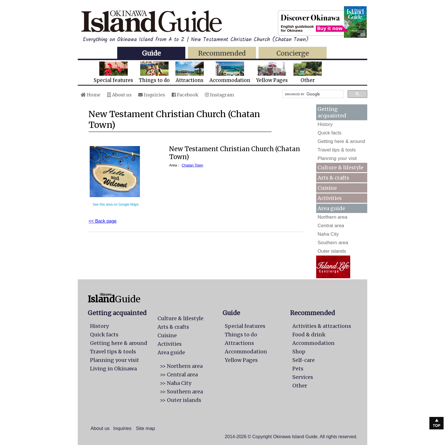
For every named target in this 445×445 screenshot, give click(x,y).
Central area (331, 225)
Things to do (154, 72)
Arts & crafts (333, 177)
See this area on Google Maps (115, 204)
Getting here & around (341, 141)
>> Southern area (181, 391)
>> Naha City (175, 383)
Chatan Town (192, 165)
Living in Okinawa (113, 368)
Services (302, 377)
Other (307, 72)
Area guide (171, 352)
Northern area (332, 217)
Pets (297, 368)
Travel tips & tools (337, 150)
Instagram (219, 95)
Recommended (222, 53)
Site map (145, 428)
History (325, 124)
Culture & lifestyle (341, 167)
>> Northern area (181, 366)
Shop (298, 351)
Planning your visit (337, 158)
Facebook (185, 95)
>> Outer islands (180, 400)
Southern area (333, 242)
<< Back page (103, 221)
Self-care (303, 360)
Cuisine (327, 188)
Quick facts (329, 133)
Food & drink (309, 334)
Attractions (189, 72)
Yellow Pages (272, 72)
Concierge (292, 53)
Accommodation (229, 72)
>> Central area (179, 374)
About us (119, 95)
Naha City (328, 234)
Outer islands (332, 251)
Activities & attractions (321, 326)
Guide (151, 53)
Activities (330, 198)
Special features (113, 72)
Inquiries (151, 95)
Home (90, 95)
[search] (312, 94)
